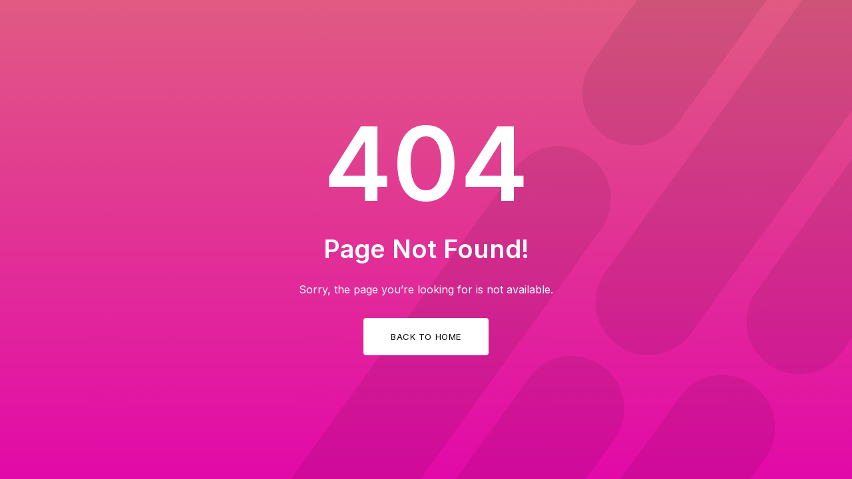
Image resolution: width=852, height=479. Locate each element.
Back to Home (426, 336)
